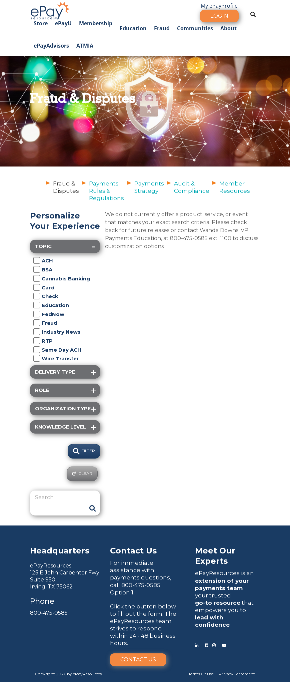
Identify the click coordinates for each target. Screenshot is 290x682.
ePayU (63, 23)
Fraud (162, 28)
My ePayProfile (219, 5)
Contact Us (138, 659)
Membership (95, 23)
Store (41, 23)
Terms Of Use (201, 673)
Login (219, 16)
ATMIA (84, 45)
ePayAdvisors (51, 45)
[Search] (60, 497)
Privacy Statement (237, 673)
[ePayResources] (50, 10)
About (228, 28)
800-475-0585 (49, 613)
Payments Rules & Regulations (106, 190)
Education (133, 28)
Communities (195, 28)
